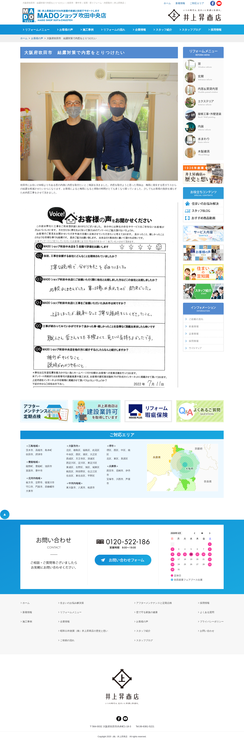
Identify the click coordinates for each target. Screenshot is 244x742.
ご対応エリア (197, 3)
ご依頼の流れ (67, 640)
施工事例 (88, 29)
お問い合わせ (207, 630)
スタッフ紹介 (164, 29)
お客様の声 (37, 38)
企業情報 (140, 29)
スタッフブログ (191, 29)
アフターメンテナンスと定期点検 (154, 603)
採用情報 (216, 29)
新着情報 (180, 3)
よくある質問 (207, 612)
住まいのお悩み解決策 (72, 603)
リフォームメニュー (37, 29)
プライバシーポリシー (212, 621)
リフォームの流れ (114, 29)
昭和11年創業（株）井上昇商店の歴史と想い (84, 630)
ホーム (23, 38)
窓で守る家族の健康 (147, 612)
